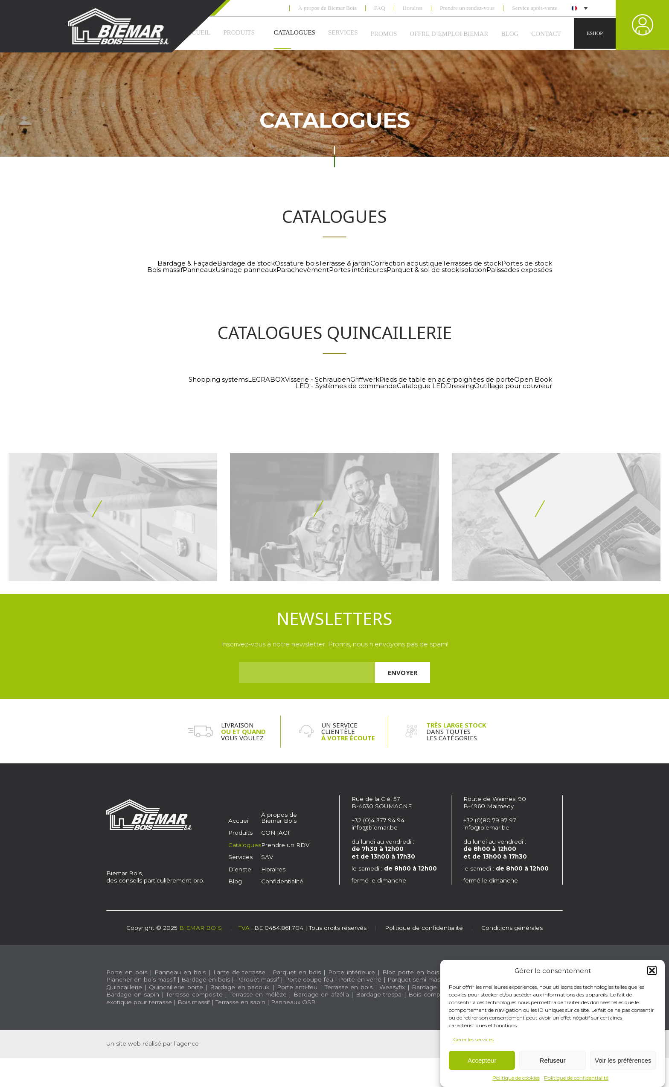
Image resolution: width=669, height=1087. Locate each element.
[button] (652, 970)
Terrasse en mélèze (258, 994)
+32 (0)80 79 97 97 (490, 820)
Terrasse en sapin (240, 1002)
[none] (578, 8)
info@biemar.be (375, 827)
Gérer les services (473, 1039)
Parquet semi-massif (416, 979)
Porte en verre (360, 979)
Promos (384, 33)
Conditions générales (512, 927)
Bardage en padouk (240, 987)
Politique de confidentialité (576, 1078)
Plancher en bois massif (140, 979)
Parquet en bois (297, 972)
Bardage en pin (435, 987)
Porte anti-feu (297, 987)
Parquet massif (257, 979)
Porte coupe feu (309, 979)
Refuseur (553, 1060)
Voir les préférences (623, 1060)
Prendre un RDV (285, 845)
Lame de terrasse (239, 972)
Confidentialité (282, 881)
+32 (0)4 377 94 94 (378, 820)
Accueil (239, 820)
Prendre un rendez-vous (467, 8)
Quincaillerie (124, 987)
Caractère (205, 1044)
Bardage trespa (379, 994)
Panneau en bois (180, 972)
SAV (267, 856)
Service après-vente (534, 8)
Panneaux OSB (293, 1002)
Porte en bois (126, 972)
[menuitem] (579, 8)
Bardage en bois (205, 979)
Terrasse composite (194, 994)
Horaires (412, 8)
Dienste (239, 869)
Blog (510, 33)
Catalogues (294, 32)
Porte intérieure (351, 972)
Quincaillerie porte (176, 987)
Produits (238, 32)
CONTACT (546, 33)
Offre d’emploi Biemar (449, 33)
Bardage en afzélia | (323, 994)
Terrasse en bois (348, 987)
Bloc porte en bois (410, 972)
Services (343, 32)
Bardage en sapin (132, 994)
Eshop (595, 33)
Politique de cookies (516, 1078)
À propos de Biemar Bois (327, 8)
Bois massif (193, 1002)
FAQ (379, 8)
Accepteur (482, 1060)
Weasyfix (392, 987)
